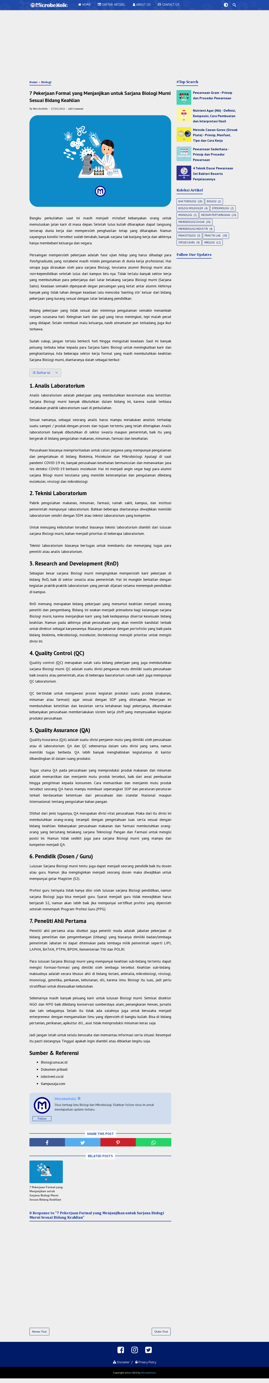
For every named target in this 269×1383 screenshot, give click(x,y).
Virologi (209, 242)
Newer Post (39, 1334)
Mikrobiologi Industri (193, 229)
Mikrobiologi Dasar (191, 222)
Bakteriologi (187, 201)
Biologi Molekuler (190, 208)
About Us (142, 5)
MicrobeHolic (148, 1377)
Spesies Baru (186, 242)
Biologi (211, 201)
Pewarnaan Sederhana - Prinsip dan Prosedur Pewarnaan (211, 154)
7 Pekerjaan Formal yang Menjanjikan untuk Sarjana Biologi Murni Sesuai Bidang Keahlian (46, 1195)
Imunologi (185, 215)
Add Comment (75, 112)
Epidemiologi (220, 208)
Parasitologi (187, 235)
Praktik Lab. (213, 235)
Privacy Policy (147, 1367)
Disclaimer (119, 1367)
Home (84, 5)
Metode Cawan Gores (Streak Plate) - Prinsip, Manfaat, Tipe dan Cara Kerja (215, 135)
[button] (45, 376)
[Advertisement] (134, 44)
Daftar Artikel (112, 5)
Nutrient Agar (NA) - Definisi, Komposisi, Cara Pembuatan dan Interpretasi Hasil (214, 115)
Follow (42, 1121)
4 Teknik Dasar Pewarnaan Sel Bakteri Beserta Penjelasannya (213, 173)
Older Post (161, 1334)
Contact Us (168, 5)
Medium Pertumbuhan (215, 215)
